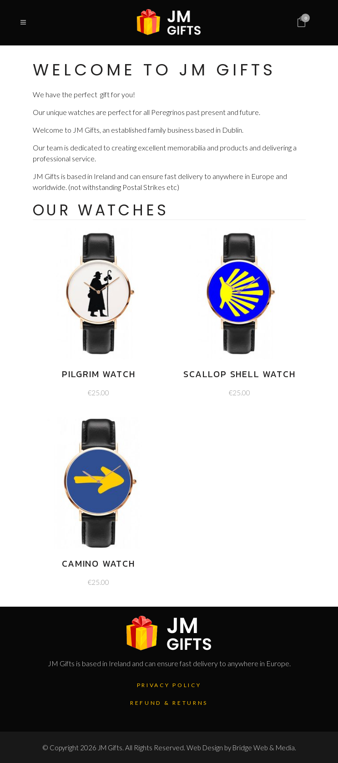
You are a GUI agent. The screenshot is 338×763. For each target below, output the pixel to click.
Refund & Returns (169, 702)
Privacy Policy (169, 685)
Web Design (205, 747)
